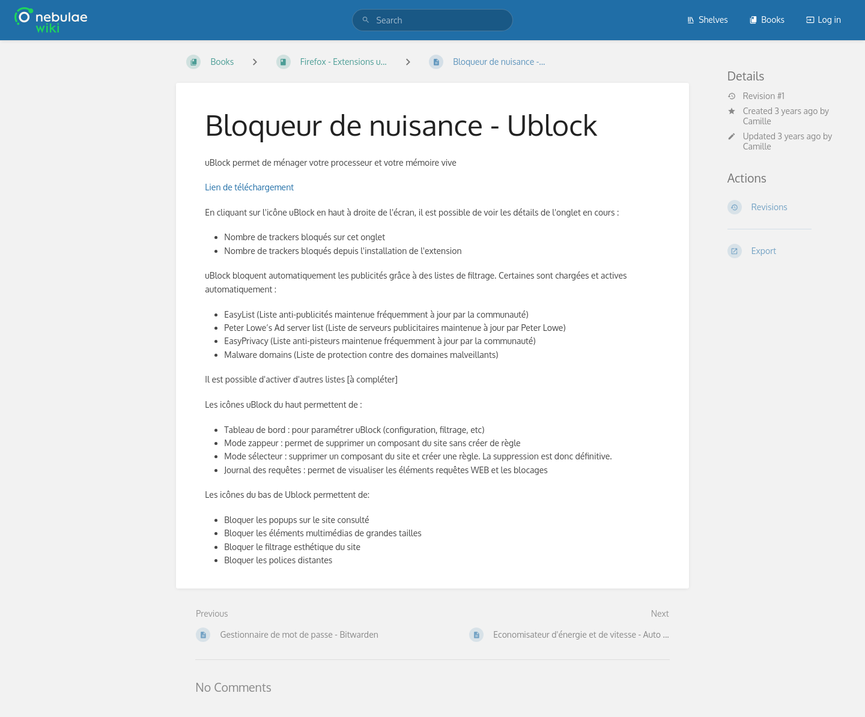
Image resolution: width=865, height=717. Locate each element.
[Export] (782, 251)
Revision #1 (756, 96)
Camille (757, 121)
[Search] (366, 20)
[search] (433, 20)
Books (767, 19)
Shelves (707, 19)
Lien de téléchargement (249, 187)
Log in (823, 19)
